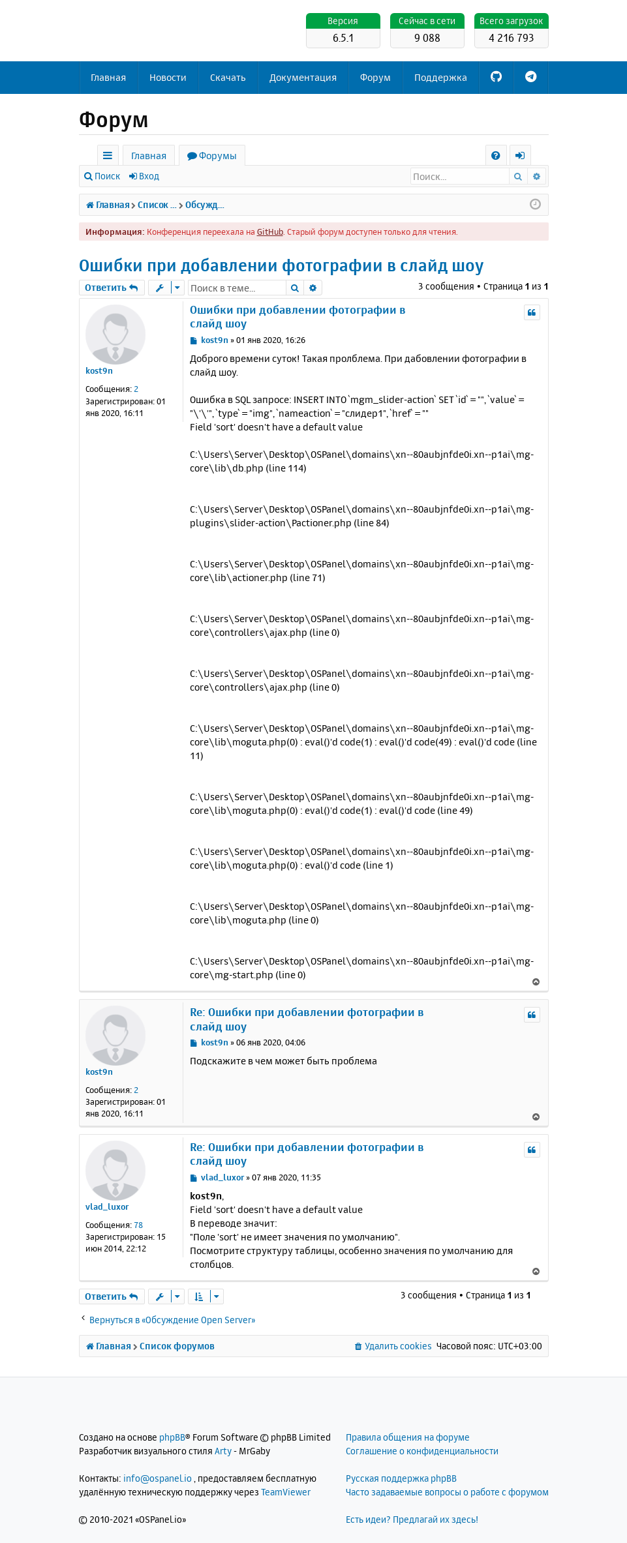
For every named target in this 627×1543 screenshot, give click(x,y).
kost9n (99, 370)
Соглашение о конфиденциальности (422, 1450)
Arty (223, 1450)
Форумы (218, 155)
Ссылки (110, 157)
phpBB (172, 1437)
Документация (303, 77)
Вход (149, 175)
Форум (375, 77)
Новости (168, 77)
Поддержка (440, 77)
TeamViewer (286, 1491)
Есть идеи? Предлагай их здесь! (412, 1519)
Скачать (228, 77)
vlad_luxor (107, 1206)
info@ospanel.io (157, 1478)
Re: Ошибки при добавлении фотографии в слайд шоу (307, 1018)
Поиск (107, 175)
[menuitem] (496, 155)
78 (138, 1225)
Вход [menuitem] (524, 157)
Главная (108, 77)
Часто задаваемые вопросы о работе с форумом (447, 1491)
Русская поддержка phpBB (401, 1478)
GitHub (270, 231)
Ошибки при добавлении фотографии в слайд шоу (281, 265)
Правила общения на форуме (408, 1437)
